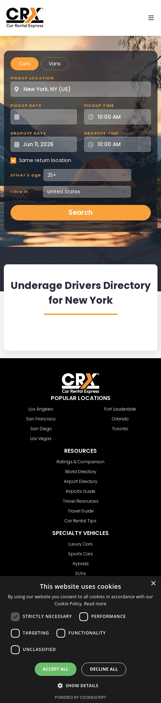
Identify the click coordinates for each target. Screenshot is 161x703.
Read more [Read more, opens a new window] (95, 604)
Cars (24, 63)
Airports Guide (80, 491)
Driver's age (26, 175)
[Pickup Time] (122, 117)
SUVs (80, 573)
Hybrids (81, 564)
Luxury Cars (80, 544)
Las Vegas (41, 438)
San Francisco (41, 419)
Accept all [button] (56, 669)
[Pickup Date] (47, 117)
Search (80, 212)
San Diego (41, 429)
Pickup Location (32, 78)
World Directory (80, 472)
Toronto (120, 429)
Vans (55, 63)
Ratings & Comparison (80, 462)
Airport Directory (81, 481)
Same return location (45, 160)
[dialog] (80, 639)
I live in (20, 191)
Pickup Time (99, 105)
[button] (81, 685)
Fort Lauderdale (120, 409)
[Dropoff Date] (47, 144)
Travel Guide (81, 511)
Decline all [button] (104, 669)
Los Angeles (40, 409)
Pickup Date (26, 105)
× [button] (153, 583)
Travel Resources (81, 501)
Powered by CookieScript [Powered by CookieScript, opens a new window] (80, 697)
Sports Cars (80, 554)
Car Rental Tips (80, 521)
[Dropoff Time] (122, 144)
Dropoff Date (28, 133)
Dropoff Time (101, 133)
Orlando (120, 419)
